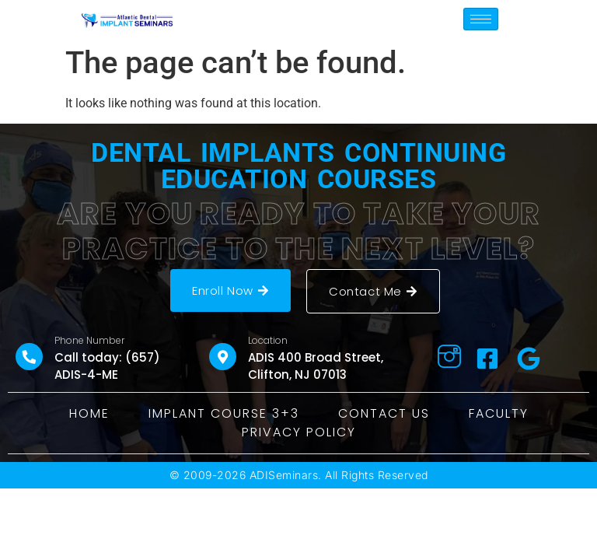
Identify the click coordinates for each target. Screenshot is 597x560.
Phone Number (89, 340)
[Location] (222, 356)
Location (268, 340)
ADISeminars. (286, 474)
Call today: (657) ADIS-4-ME (107, 366)
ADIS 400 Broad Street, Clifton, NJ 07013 (315, 366)
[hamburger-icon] (480, 19)
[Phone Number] (29, 356)
